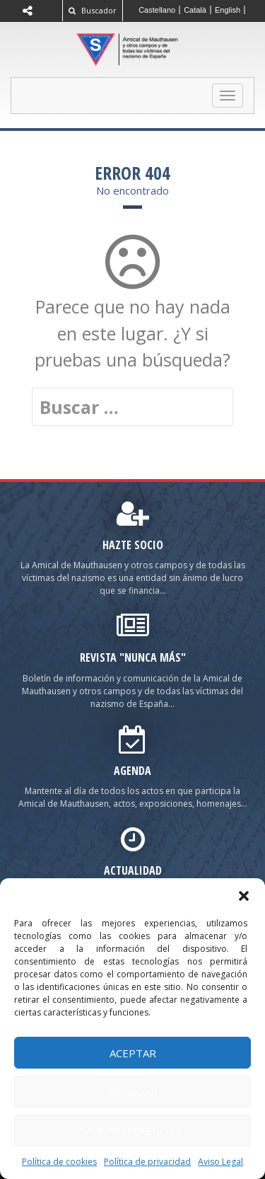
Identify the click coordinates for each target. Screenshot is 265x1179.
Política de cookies (59, 1162)
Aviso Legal (220, 1162)
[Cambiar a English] (228, 10)
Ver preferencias (132, 1131)
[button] (244, 896)
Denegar (133, 1092)
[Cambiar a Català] (195, 10)
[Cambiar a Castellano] (157, 10)
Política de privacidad (147, 1162)
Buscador (93, 10)
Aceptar (133, 1053)
